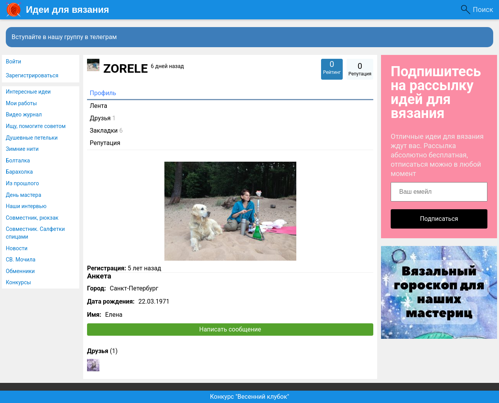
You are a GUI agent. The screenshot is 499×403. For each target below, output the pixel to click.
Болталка (18, 160)
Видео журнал (24, 114)
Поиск (483, 9)
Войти (13, 61)
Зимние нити (22, 149)
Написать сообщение (230, 329)
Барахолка (19, 172)
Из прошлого (22, 183)
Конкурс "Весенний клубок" (249, 396)
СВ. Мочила (21, 259)
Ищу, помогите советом (36, 126)
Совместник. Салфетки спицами (35, 233)
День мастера (23, 195)
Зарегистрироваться (32, 75)
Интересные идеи (28, 92)
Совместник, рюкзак (32, 218)
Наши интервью (26, 206)
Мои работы (21, 103)
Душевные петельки (32, 138)
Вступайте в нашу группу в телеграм (64, 37)
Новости (16, 248)
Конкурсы (18, 282)
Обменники (20, 271)
